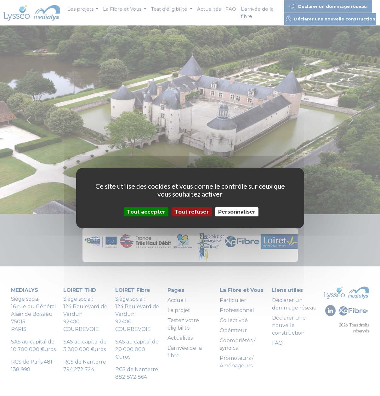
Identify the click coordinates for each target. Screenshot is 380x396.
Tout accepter (146, 212)
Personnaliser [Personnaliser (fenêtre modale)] (236, 212)
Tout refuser (192, 212)
